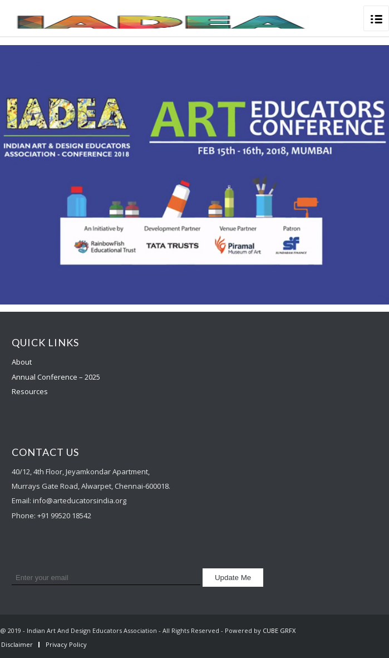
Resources (30, 391)
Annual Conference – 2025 (56, 377)
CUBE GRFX (279, 630)
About (22, 362)
